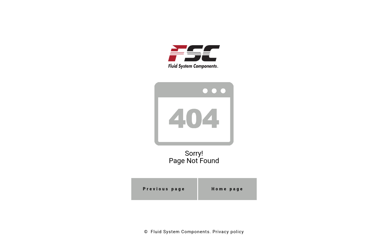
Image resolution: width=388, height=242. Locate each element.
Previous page (164, 189)
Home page (228, 189)
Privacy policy (228, 231)
